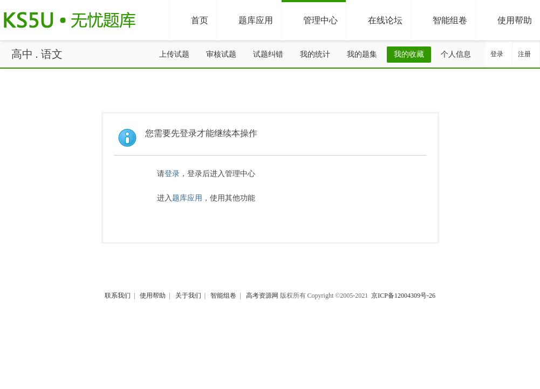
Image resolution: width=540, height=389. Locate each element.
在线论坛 (377, 21)
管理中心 (313, 21)
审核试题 (221, 54)
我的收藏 (409, 54)
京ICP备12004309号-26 (403, 295)
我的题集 (362, 54)
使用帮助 (507, 21)
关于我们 (188, 295)
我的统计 (315, 54)
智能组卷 (442, 21)
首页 (192, 21)
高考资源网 (262, 295)
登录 (496, 54)
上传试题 (174, 54)
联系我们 (118, 295)
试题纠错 (268, 54)
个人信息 (456, 54)
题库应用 (248, 21)
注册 (524, 54)
